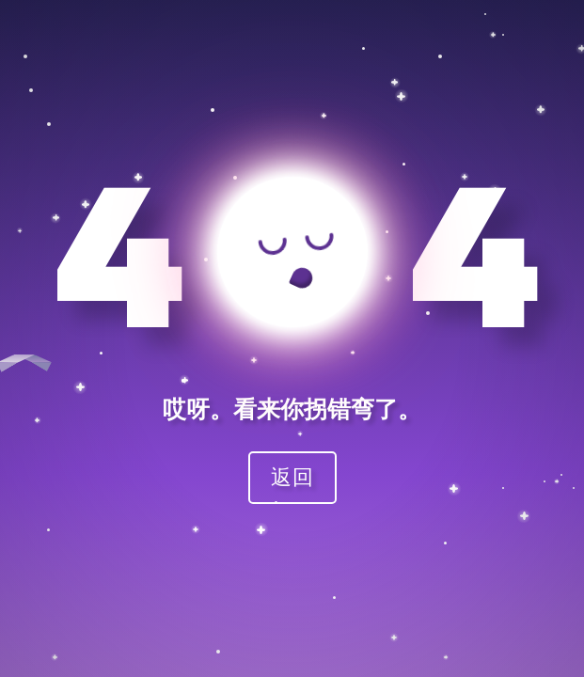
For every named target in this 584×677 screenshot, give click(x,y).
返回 (292, 476)
